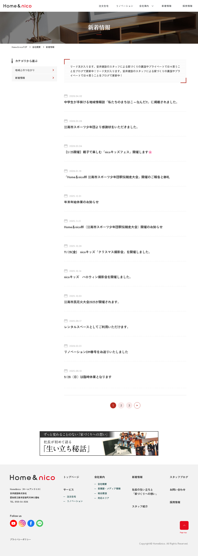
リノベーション (124, 6)
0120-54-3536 (21, 501)
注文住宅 (104, 6)
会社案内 (144, 6)
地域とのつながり (25, 70)
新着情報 (166, 6)
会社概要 (36, 46)
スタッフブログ (179, 477)
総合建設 (102, 493)
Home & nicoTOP (19, 46)
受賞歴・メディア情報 (109, 488)
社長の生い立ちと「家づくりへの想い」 (145, 492)
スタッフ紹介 (140, 506)
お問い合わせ (177, 489)
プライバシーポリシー (20, 539)
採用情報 (187, 6)
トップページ (71, 477)
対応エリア (103, 498)
